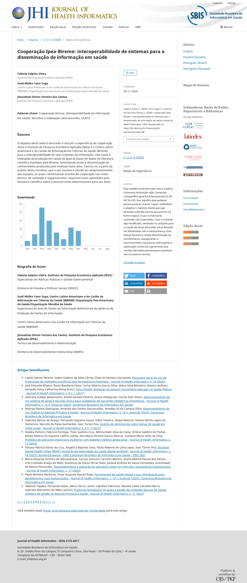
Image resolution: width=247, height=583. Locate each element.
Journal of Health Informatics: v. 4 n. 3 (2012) (72, 428)
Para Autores (190, 203)
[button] (134, 276)
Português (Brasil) (195, 63)
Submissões (36, 27)
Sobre (16, 27)
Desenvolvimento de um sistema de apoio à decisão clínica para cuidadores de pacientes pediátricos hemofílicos (97, 399)
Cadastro (218, 3)
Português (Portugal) (196, 68)
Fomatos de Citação (137, 139)
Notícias (124, 27)
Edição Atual (58, 27)
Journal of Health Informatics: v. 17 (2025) (53, 470)
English (188, 51)
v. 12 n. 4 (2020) (52, 40)
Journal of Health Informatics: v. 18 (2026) (138, 381)
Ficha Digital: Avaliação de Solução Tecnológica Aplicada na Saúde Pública (124, 389)
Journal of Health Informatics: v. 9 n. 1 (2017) (56, 393)
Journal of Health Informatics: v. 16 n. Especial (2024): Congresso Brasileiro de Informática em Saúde (96, 403)
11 (47, 502)
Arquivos (33, 40)
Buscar (226, 27)
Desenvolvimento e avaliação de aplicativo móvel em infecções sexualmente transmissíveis (112, 467)
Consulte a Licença (134, 262)
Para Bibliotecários (194, 209)
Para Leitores (190, 198)
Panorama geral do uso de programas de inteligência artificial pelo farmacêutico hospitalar (95, 379)
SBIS (138, 27)
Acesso (231, 3)
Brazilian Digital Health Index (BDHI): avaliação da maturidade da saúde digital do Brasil (97, 449)
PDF (131, 73)
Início (20, 40)
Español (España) (194, 57)
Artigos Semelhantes (33, 370)
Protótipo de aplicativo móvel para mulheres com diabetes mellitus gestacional (76, 439)
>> (53, 502)
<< (18, 502)
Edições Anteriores (84, 27)
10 (43, 502)
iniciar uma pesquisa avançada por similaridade (74, 510)
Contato (107, 27)
